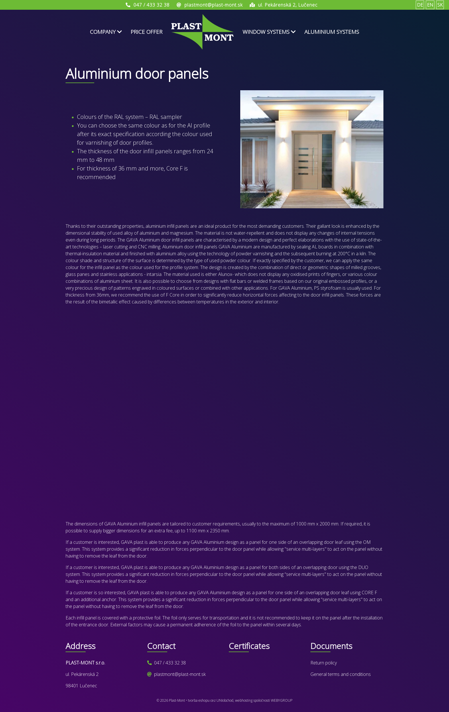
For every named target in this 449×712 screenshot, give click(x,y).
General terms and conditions (340, 674)
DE (420, 5)
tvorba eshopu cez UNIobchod (210, 700)
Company (106, 32)
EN (430, 5)
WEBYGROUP (281, 700)
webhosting (244, 700)
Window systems (269, 32)
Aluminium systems (331, 32)
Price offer (146, 32)
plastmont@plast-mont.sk (180, 674)
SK (440, 5)
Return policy (323, 663)
